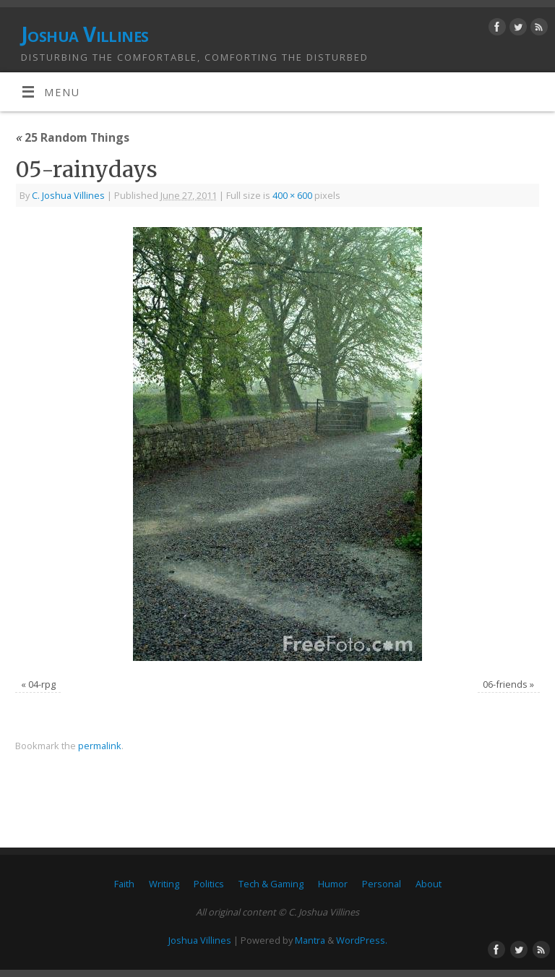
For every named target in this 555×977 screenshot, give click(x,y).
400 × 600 (292, 195)
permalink (99, 745)
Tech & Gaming (271, 883)
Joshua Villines (85, 34)
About (429, 883)
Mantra (310, 940)
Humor (333, 883)
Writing (164, 883)
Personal (381, 883)
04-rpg (42, 684)
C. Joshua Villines (68, 195)
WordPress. (361, 940)
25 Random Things (72, 137)
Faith (124, 883)
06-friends (505, 684)
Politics (209, 883)
